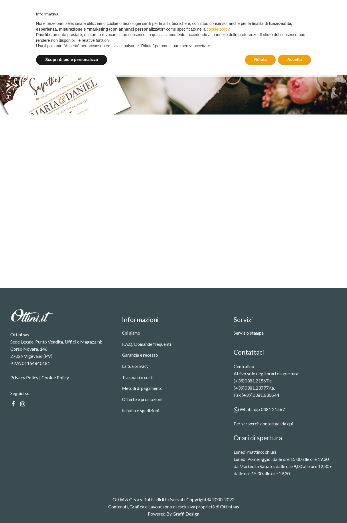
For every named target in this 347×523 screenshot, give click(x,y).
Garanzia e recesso (140, 355)
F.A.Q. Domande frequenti (146, 344)
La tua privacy (135, 366)
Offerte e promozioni (142, 399)
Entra (293, 7)
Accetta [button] (294, 507)
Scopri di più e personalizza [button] (71, 507)
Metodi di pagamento (142, 388)
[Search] (267, 29)
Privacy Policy (24, 377)
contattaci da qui (276, 423)
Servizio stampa (144, 29)
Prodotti (110, 29)
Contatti (176, 29)
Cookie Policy (55, 377)
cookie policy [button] (218, 477)
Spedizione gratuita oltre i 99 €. (176, 6)
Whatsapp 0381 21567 (259, 409)
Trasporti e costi (137, 377)
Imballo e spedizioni (140, 410)
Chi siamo (131, 332)
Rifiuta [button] (260, 507)
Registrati (323, 7)
